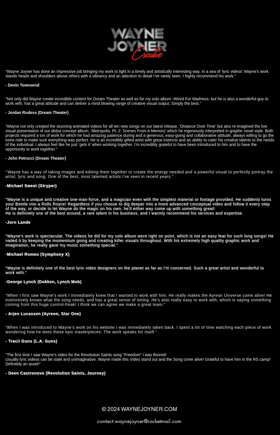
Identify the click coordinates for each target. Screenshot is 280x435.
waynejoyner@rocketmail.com (148, 421)
